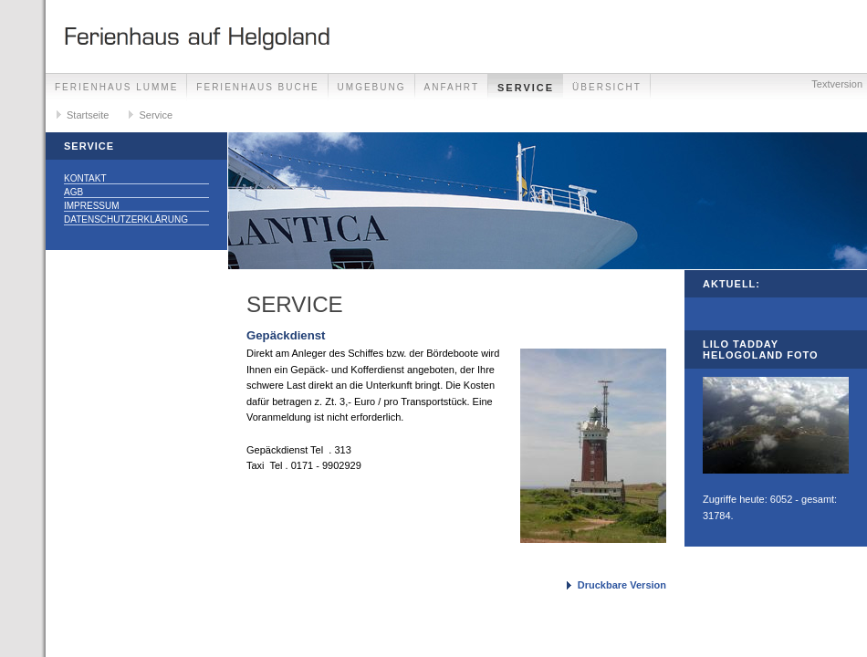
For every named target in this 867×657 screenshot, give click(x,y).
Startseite (88, 115)
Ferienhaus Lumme (116, 87)
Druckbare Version (622, 584)
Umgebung (372, 87)
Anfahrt (452, 87)
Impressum (92, 206)
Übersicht (607, 87)
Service (525, 87)
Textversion (836, 83)
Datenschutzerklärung (126, 219)
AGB (73, 192)
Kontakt (85, 178)
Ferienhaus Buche (257, 87)
